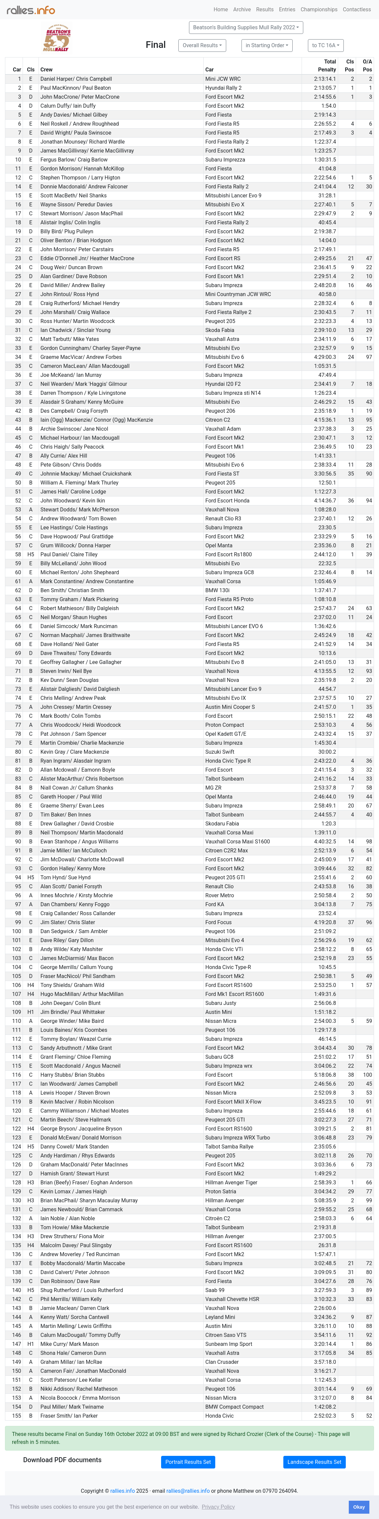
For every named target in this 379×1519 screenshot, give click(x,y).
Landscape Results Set (314, 1462)
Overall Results (200, 45)
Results (265, 9)
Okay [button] (359, 1507)
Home (221, 9)
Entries (287, 9)
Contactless (357, 9)
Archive (242, 9)
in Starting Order (265, 45)
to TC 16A (323, 45)
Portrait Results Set (188, 1462)
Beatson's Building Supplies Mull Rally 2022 (244, 27)
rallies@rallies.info (188, 1491)
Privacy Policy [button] (218, 1507)
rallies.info (122, 1491)
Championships (319, 9)
